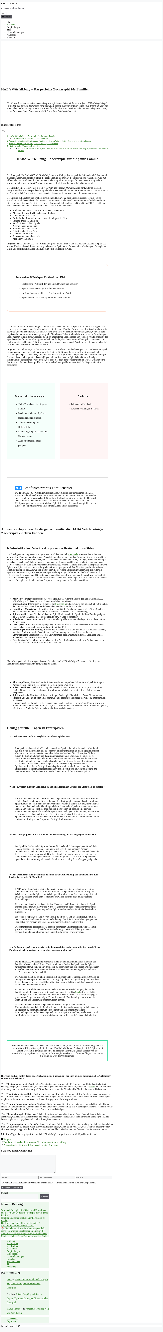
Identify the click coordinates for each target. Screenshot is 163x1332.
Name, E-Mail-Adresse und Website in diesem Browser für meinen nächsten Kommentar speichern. (50, 1186)
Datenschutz (12, 1322)
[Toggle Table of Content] (3, 131)
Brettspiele (73, 554)
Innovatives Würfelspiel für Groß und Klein (32, 138)
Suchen (4, 1196)
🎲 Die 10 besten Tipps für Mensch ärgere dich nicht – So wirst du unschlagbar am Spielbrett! (23, 1233)
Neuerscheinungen (15, 32)
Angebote (11, 35)
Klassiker (11, 37)
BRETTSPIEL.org (9, 3)
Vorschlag (11, 1270)
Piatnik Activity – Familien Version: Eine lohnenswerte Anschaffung (34, 1142)
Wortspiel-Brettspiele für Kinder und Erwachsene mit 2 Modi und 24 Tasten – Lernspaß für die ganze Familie (24, 1216)
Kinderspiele (13, 1257)
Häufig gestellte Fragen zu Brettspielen (25, 146)
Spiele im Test (13, 1265)
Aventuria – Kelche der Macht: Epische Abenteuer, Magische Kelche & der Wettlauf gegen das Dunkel (24, 1238)
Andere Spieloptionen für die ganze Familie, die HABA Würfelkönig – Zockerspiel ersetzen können (50, 141)
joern (9, 1283)
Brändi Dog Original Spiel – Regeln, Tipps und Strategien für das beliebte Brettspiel (27, 1287)
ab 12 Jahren (12, 1247)
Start (9, 22)
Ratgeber (11, 24)
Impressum (12, 1324)
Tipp (9, 29)
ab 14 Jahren (12, 1249)
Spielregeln (60, 604)
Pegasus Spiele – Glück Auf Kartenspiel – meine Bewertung (31, 1145)
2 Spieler (11, 1244)
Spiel (77, 992)
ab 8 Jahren (12, 1252)
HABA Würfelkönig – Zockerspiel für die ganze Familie (32, 136)
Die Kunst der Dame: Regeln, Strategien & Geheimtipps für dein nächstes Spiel (20, 1227)
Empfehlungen (13, 27)
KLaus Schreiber (14, 1312)
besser (92, 1086)
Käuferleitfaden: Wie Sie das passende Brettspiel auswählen (33, 143)
